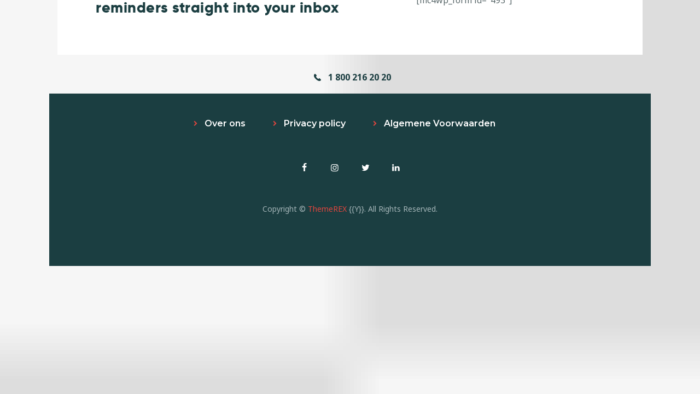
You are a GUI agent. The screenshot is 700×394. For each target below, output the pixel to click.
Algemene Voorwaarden (439, 123)
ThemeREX (327, 209)
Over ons (225, 123)
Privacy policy (315, 123)
